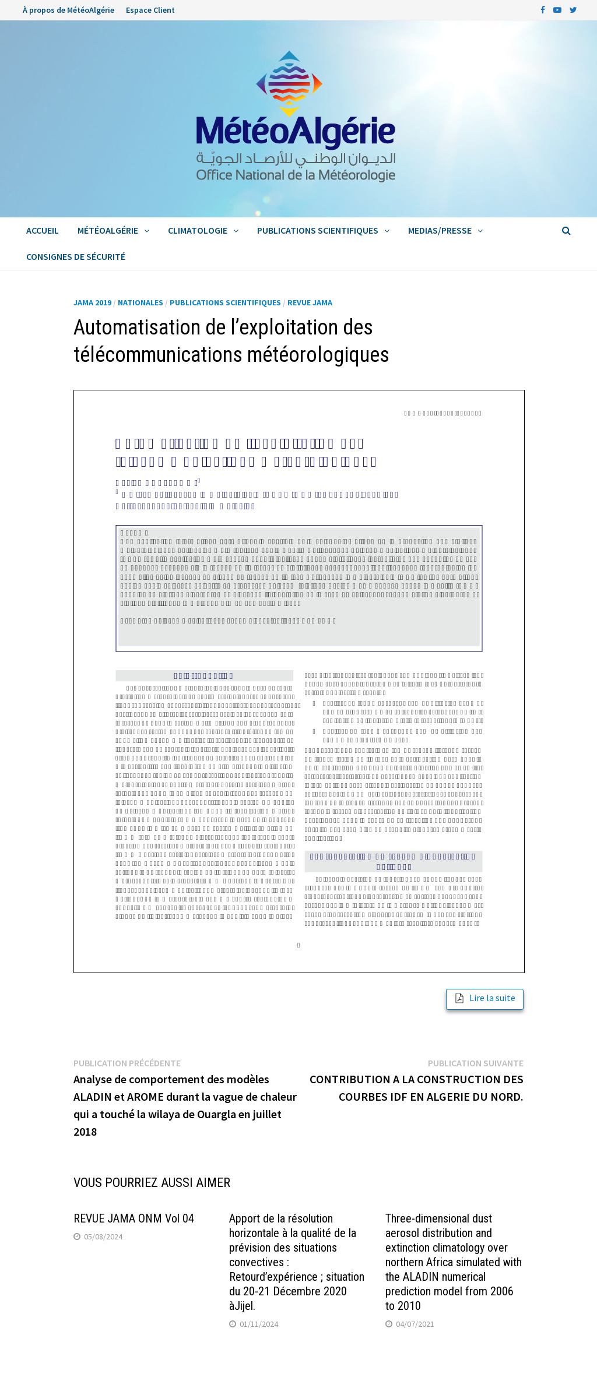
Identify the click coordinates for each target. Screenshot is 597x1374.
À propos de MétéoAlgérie (68, 10)
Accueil (42, 230)
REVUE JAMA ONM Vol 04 (133, 1218)
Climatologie (197, 230)
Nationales (140, 302)
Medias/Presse (440, 230)
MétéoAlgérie (108, 230)
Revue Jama (309, 302)
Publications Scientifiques (317, 230)
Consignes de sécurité (75, 256)
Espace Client (150, 10)
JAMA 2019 (92, 302)
